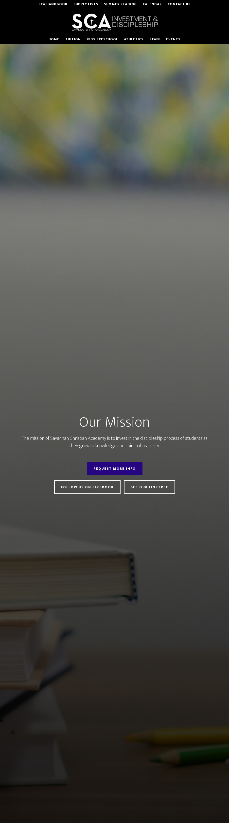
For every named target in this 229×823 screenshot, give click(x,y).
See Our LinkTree (149, 487)
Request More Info (114, 468)
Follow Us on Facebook (87, 487)
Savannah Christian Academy (114, 22)
